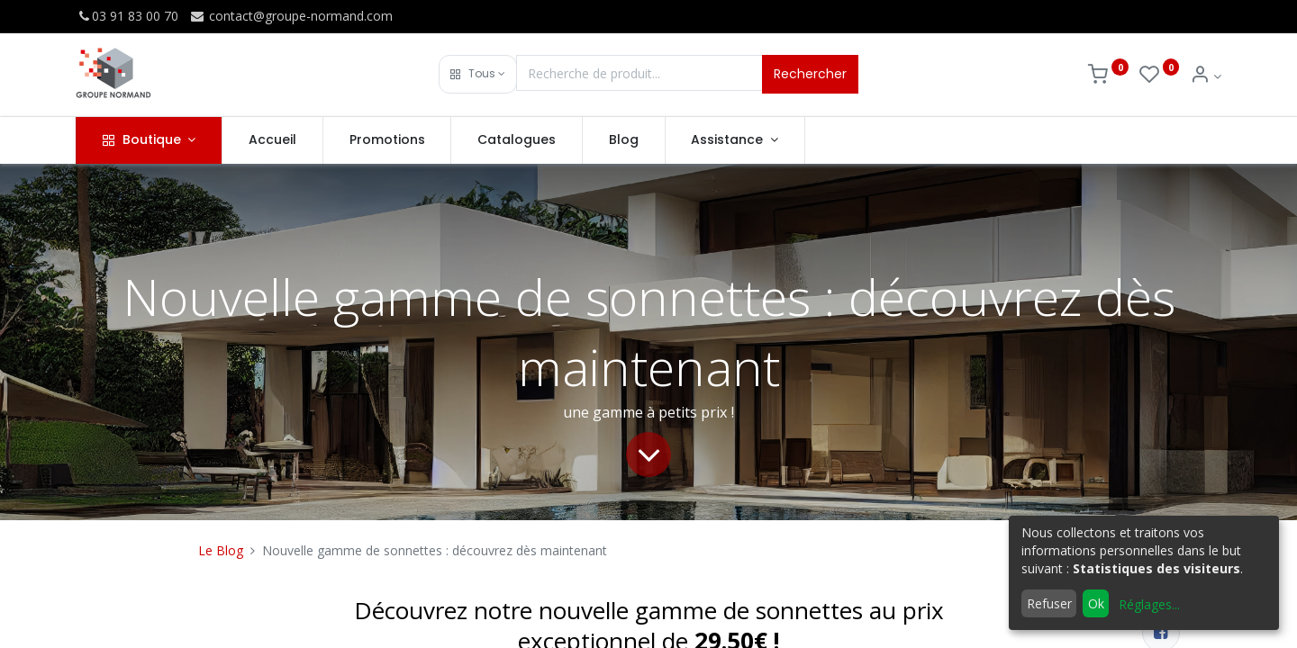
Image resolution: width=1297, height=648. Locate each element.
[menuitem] (272, 140)
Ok (1096, 603)
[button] (478, 74)
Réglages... (1149, 604)
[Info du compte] (1205, 76)
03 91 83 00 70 (127, 15)
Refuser (1049, 603)
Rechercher (810, 74)
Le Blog (220, 550)
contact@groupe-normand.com (291, 15)
